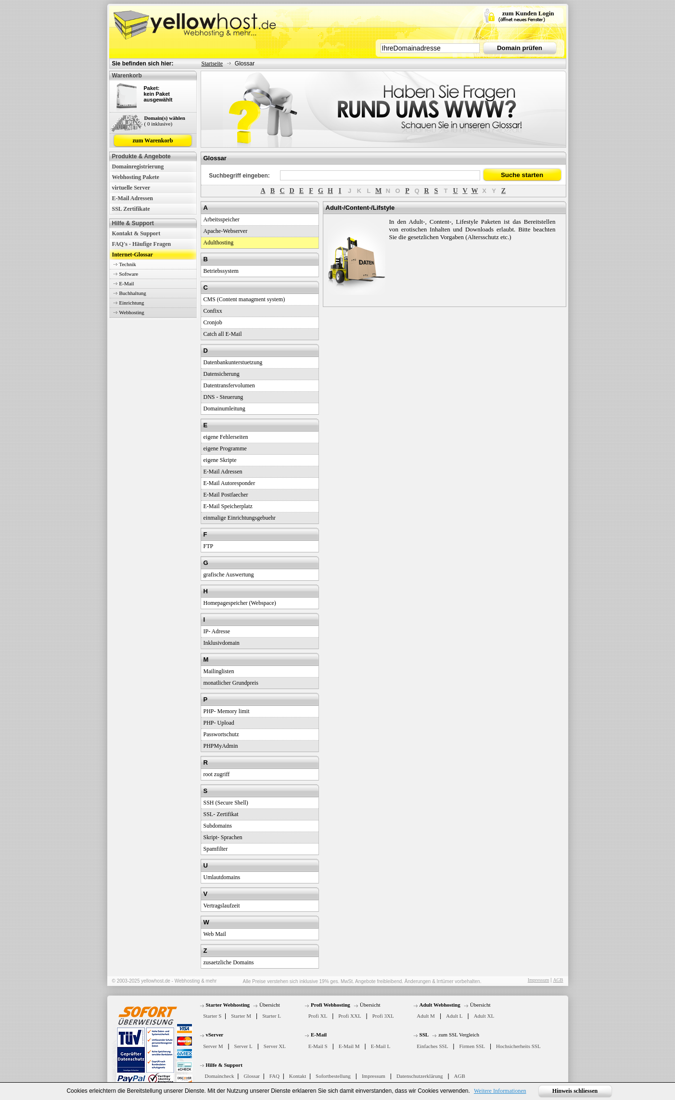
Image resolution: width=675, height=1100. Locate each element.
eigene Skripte (220, 460)
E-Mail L (381, 1046)
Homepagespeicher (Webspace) (240, 603)
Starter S (212, 1016)
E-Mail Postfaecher (226, 494)
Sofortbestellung (333, 1076)
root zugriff (217, 774)
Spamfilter (216, 848)
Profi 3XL (383, 1016)
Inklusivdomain (222, 643)
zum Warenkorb (153, 140)
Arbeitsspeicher (222, 219)
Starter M (241, 1016)
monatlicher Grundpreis (231, 682)
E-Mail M (349, 1046)
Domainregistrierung (138, 166)
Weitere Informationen (500, 1090)
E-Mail (126, 283)
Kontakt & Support (136, 233)
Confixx (213, 310)
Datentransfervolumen (229, 385)
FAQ (274, 1076)
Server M (213, 1046)
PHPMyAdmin (221, 745)
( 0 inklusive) (158, 124)
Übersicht (269, 1005)
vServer (215, 1034)
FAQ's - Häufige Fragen (141, 244)
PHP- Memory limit (227, 711)
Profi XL (317, 1016)
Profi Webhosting (330, 1005)
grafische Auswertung (229, 574)
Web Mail (215, 934)
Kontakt (297, 1076)
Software (129, 274)
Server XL (275, 1046)
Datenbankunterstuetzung (233, 362)
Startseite (212, 63)
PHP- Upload (219, 722)
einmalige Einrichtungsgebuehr (240, 517)
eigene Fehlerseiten (226, 437)
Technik (127, 264)
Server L (243, 1046)
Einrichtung (131, 303)
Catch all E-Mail (223, 334)
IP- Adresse (217, 631)
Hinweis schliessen (575, 1090)
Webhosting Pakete (135, 177)
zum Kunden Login (528, 13)
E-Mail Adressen (132, 198)
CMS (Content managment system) (244, 299)
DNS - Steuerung (223, 397)
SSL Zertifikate (131, 208)
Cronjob (213, 322)
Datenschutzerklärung (419, 1076)
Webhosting (131, 312)
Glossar (251, 1076)
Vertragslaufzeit (222, 905)
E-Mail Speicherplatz (228, 506)
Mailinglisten (219, 671)
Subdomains (218, 825)
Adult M (426, 1016)
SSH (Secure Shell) (226, 802)
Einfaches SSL (432, 1046)
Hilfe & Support (224, 1065)
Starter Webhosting (228, 1005)
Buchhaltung (132, 293)
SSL (424, 1034)
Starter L (271, 1016)
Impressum (538, 980)
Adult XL (484, 1016)
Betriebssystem (221, 271)
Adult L (454, 1016)
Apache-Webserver (226, 231)
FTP (209, 546)
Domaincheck (219, 1076)
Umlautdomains (222, 877)
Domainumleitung (224, 408)
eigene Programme (225, 448)
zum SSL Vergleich (458, 1034)
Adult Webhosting (440, 1005)
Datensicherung (222, 374)
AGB (558, 980)
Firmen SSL (471, 1046)
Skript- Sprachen (223, 837)
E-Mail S (318, 1046)
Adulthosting (219, 242)
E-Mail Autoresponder (229, 483)
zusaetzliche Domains (229, 962)
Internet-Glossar (132, 254)
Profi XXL (349, 1016)
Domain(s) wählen (164, 118)
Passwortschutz (221, 734)
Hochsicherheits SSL (518, 1046)
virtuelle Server (131, 187)
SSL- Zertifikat (221, 814)
